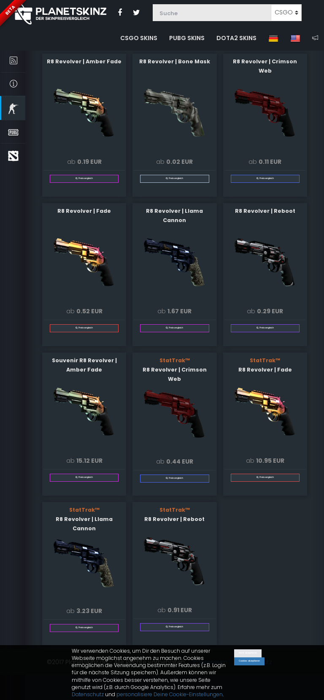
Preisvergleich (84, 178)
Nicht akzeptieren (248, 653)
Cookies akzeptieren (249, 661)
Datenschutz (88, 694)
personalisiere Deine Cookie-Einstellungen (169, 694)
